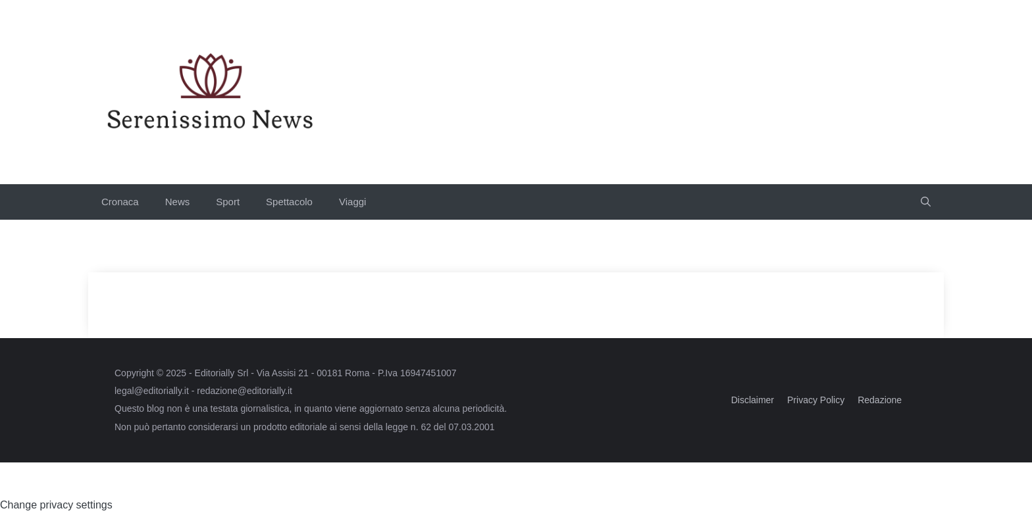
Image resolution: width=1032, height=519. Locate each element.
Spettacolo (289, 201)
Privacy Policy (815, 400)
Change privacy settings (56, 504)
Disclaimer (752, 400)
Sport (228, 201)
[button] (926, 202)
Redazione (880, 400)
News (177, 201)
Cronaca (120, 201)
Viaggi (352, 201)
